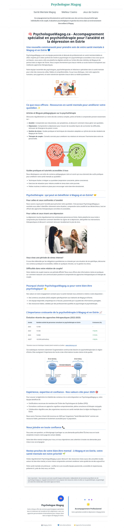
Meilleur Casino (69, 12)
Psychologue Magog (66, 4)
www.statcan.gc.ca (71, 345)
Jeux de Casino (90, 12)
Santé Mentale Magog (45, 12)
